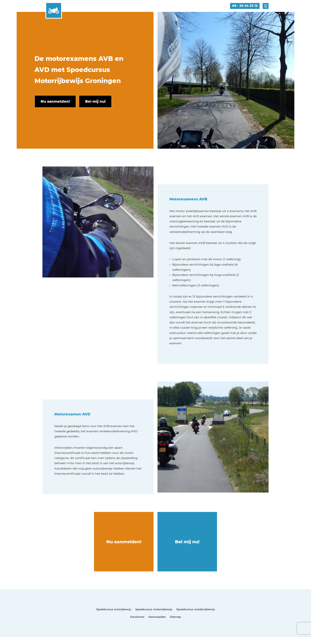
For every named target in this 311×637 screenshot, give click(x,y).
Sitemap (175, 616)
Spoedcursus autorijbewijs (113, 609)
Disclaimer (137, 616)
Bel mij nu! (187, 541)
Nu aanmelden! (123, 541)
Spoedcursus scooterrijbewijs (195, 609)
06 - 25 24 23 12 (245, 6)
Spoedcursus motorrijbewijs (153, 609)
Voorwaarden (157, 616)
